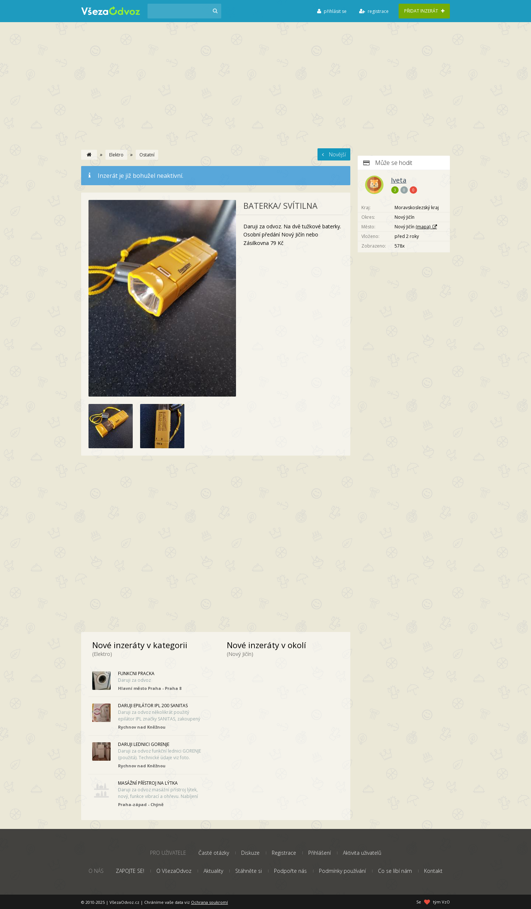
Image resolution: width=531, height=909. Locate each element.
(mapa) (423, 227)
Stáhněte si (248, 870)
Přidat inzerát (424, 11)
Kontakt (433, 870)
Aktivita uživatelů (362, 852)
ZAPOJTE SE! (130, 870)
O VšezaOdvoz (173, 870)
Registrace (284, 852)
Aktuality (213, 870)
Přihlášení (319, 852)
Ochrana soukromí (209, 902)
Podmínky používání (342, 870)
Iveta (398, 180)
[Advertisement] (265, 93)
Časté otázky (213, 852)
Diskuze (250, 852)
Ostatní (147, 155)
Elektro (116, 155)
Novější (334, 154)
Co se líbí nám (395, 870)
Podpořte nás (290, 870)
